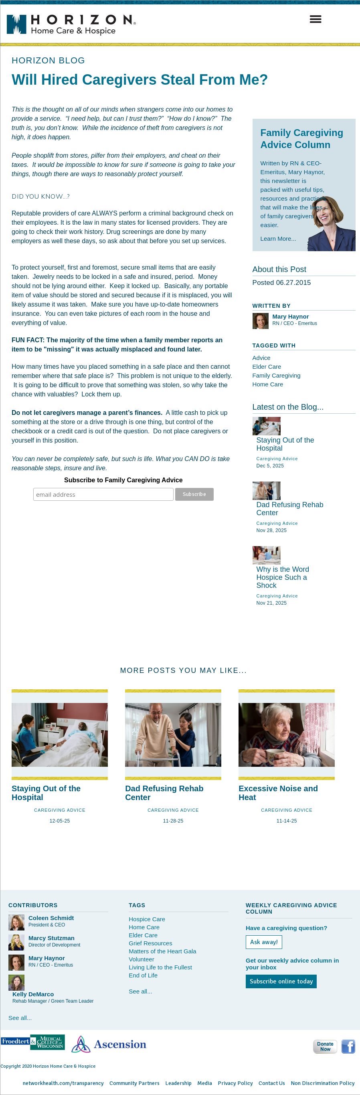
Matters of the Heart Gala (162, 951)
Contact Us (272, 1083)
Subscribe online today (281, 981)
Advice (262, 357)
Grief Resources (150, 943)
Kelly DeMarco (33, 994)
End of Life (143, 975)
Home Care (268, 384)
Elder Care (267, 366)
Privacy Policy (235, 1083)
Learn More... (278, 238)
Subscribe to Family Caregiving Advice (123, 480)
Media (204, 1083)
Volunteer (141, 959)
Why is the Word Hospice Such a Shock (283, 577)
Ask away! (264, 942)
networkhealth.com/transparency (63, 1083)
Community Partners (134, 1083)
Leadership (178, 1083)
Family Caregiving (277, 375)
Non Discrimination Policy (323, 1083)
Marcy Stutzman (51, 938)
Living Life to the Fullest (160, 967)
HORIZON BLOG (48, 60)
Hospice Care (147, 919)
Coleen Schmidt (51, 917)
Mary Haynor (291, 316)
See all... (20, 1017)
